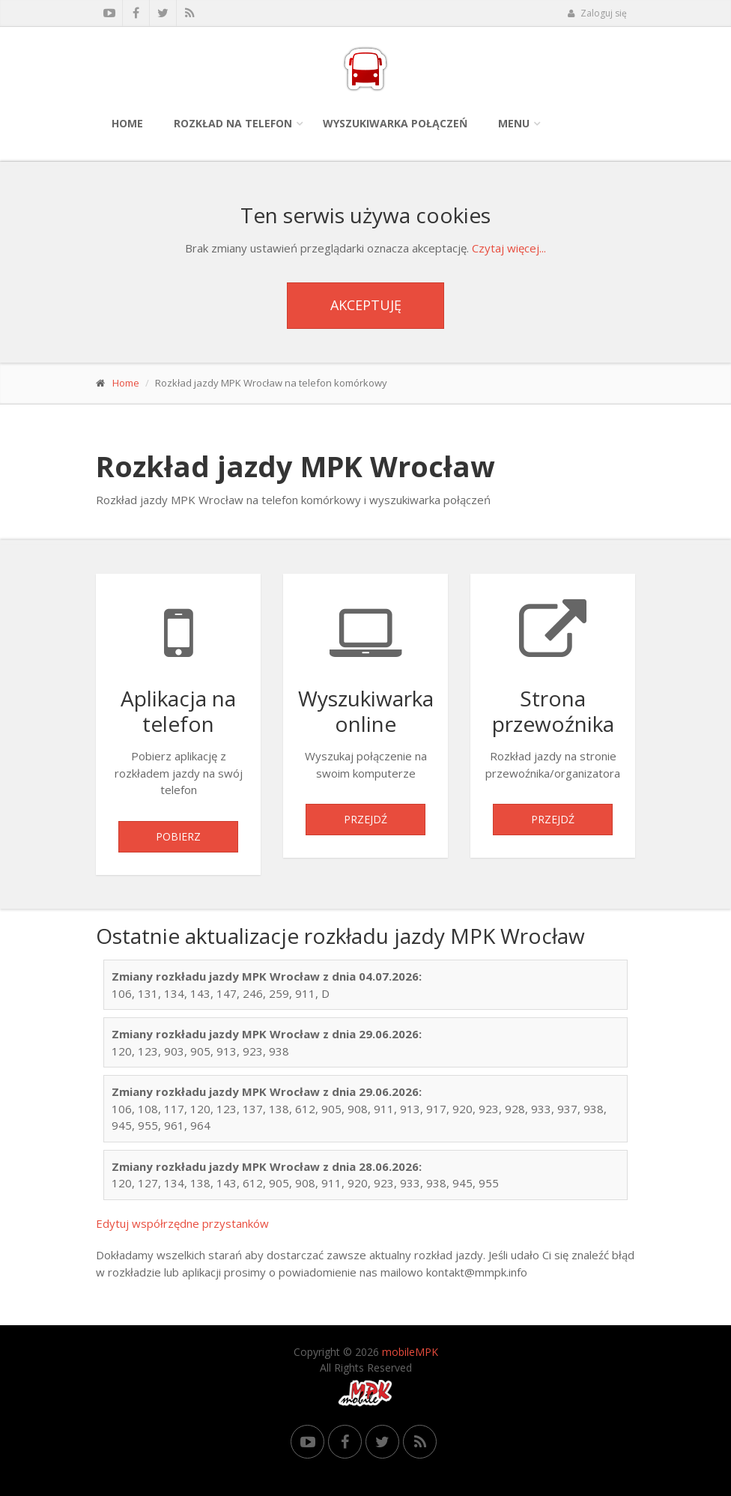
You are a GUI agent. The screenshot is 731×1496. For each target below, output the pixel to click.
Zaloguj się (597, 13)
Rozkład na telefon (233, 123)
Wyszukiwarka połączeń (395, 123)
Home (127, 123)
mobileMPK (410, 1352)
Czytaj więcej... (509, 247)
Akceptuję (365, 305)
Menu (514, 123)
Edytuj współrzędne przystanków (182, 1223)
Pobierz (178, 836)
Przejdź (365, 819)
